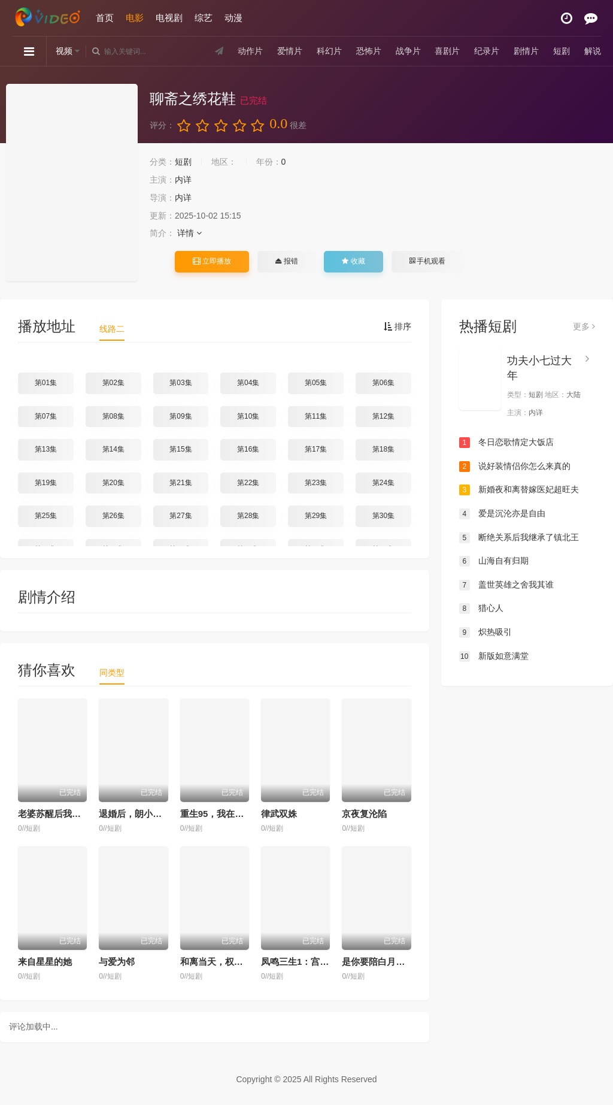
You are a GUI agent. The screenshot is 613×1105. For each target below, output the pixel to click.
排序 (397, 326)
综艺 (204, 18)
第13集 (46, 449)
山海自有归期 (494, 561)
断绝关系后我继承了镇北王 (519, 537)
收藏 (353, 261)
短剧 (561, 51)
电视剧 (169, 18)
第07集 (46, 416)
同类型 (112, 672)
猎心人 (481, 608)
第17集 (316, 449)
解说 (592, 51)
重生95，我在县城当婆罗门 (234, 814)
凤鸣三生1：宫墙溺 (299, 961)
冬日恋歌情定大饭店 (506, 442)
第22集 (248, 483)
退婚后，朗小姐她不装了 (148, 814)
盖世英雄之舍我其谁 (506, 585)
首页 (105, 18)
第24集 (383, 483)
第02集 (113, 383)
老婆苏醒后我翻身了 (58, 814)
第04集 (248, 383)
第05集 (316, 383)
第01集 (46, 383)
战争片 (408, 51)
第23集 (316, 483)
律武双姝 (279, 814)
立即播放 (212, 261)
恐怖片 (368, 51)
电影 (135, 18)
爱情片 (289, 51)
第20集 (113, 483)
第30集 (383, 515)
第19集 (46, 483)
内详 (183, 179)
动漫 (233, 18)
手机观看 (427, 261)
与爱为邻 (117, 961)
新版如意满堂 (494, 656)
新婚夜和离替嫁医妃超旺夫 (519, 490)
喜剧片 (447, 51)
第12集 (383, 416)
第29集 (316, 515)
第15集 (180, 449)
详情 (189, 233)
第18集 (383, 449)
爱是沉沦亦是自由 (502, 513)
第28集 (248, 515)
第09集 (180, 416)
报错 (286, 261)
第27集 (180, 515)
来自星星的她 (45, 961)
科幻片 (329, 51)
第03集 (180, 383)
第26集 (113, 515)
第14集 (113, 449)
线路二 (112, 329)
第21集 (180, 483)
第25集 (46, 515)
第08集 (113, 416)
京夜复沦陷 (364, 814)
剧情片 (526, 51)
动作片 (250, 51)
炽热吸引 (485, 632)
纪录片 (486, 51)
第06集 (383, 383)
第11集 (316, 416)
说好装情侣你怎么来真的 (514, 466)
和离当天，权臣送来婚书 (229, 961)
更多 (584, 326)
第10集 (248, 416)
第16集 (248, 449)
